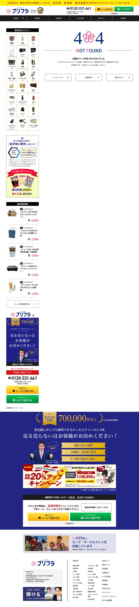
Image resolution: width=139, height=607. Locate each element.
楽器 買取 (75, 586)
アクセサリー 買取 (93, 566)
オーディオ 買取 (77, 583)
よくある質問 (80, 18)
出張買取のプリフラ (12, 408)
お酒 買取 (75, 589)
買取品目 (16, 18)
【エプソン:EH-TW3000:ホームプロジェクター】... (28, 214)
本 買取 (75, 571)
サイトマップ (106, 592)
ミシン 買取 (76, 574)
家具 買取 (90, 571)
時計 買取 (75, 597)
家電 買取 (75, 568)
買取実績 (37, 18)
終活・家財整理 (107, 600)
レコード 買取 (92, 574)
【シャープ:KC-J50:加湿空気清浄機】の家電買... (29, 250)
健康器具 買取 (92, 592)
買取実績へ (89, 77)
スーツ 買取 (91, 586)
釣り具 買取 (91, 599)
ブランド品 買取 (77, 594)
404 (21, 408)
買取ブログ (101, 18)
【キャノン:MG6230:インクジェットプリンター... (29, 268)
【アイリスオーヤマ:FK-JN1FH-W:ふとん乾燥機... (29, 287)
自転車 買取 (91, 583)
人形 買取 (90, 580)
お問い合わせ (106, 588)
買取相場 (105, 580)
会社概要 (123, 18)
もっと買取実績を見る (22, 304)
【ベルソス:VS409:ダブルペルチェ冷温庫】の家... (29, 233)
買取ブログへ (119, 77)
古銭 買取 (90, 568)
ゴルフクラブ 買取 (93, 577)
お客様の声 (59, 18)
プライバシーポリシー (109, 596)
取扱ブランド (106, 565)
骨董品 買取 (76, 566)
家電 (21, 209)
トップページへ (58, 77)
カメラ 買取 (76, 577)
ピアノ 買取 (76, 580)
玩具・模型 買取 (77, 592)
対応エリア (105, 561)
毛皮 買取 (90, 589)
